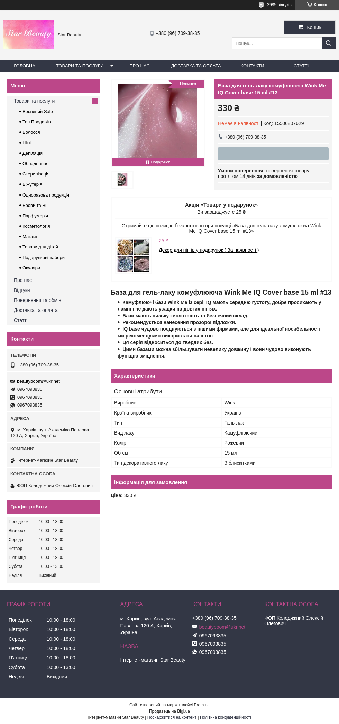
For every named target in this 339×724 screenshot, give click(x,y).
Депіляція (32, 153)
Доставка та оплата (196, 65)
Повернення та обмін (37, 300)
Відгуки (22, 290)
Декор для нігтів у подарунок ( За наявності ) (209, 250)
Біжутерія (32, 184)
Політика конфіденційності (225, 717)
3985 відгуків (279, 4)
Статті (301, 65)
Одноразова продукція (45, 195)
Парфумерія (35, 215)
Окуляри (31, 267)
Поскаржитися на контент (171, 717)
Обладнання (35, 163)
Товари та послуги (79, 65)
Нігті (26, 142)
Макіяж (29, 236)
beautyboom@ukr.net (38, 381)
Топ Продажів (36, 121)
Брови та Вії (35, 205)
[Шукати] (329, 43)
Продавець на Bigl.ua (169, 711)
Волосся (31, 132)
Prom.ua (202, 705)
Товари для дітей (40, 246)
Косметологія (36, 226)
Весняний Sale (37, 111)
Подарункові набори (43, 257)
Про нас (139, 65)
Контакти (252, 65)
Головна (24, 65)
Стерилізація (35, 174)
